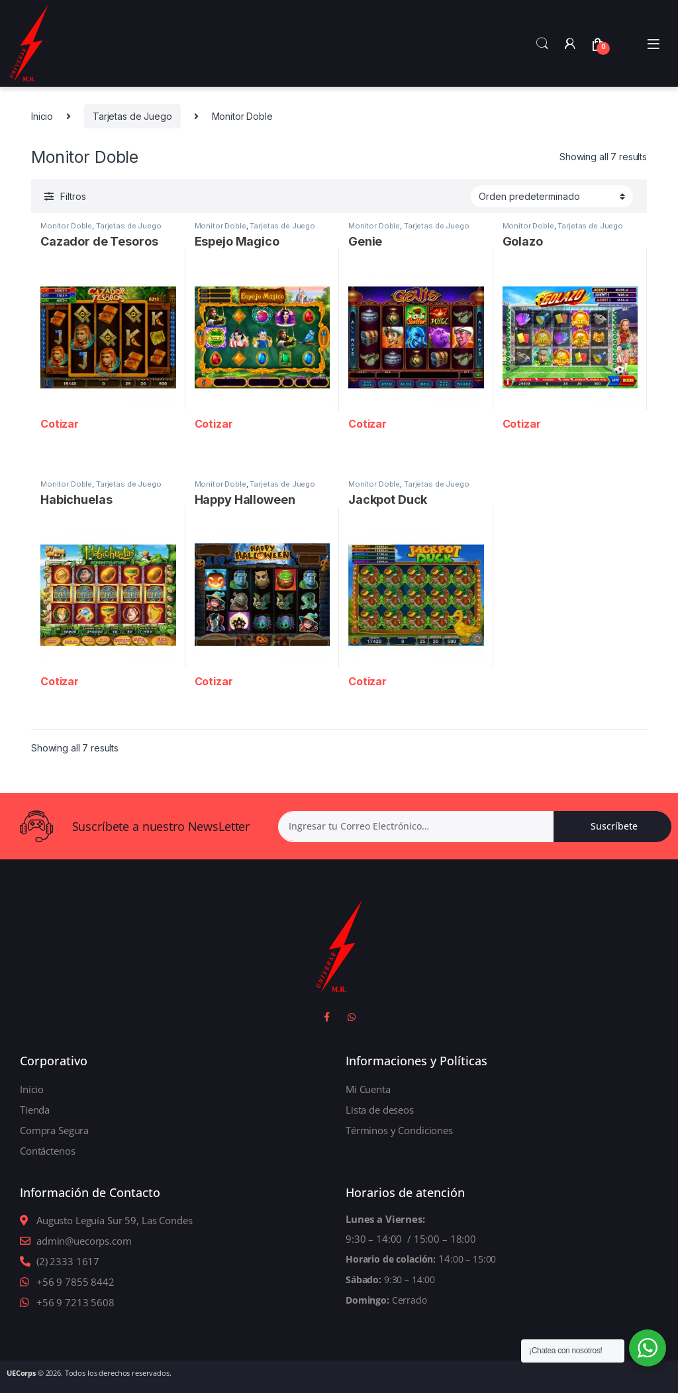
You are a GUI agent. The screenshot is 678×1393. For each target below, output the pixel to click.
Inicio (42, 116)
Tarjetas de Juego (132, 116)
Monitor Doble (66, 225)
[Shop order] (552, 196)
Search (542, 43)
